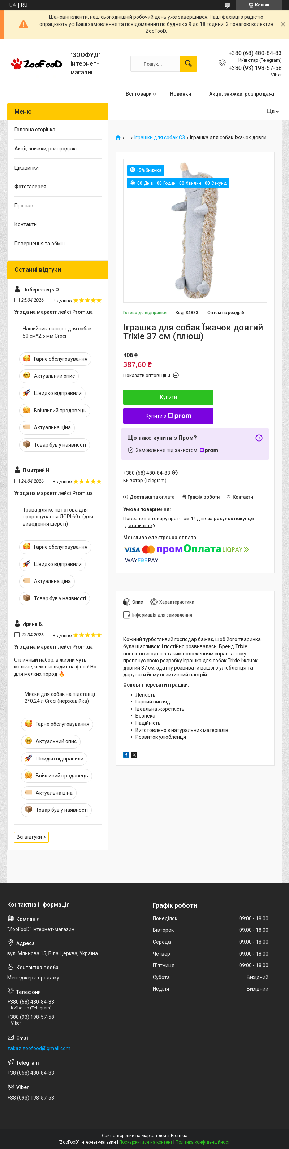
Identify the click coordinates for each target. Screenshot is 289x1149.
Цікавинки (26, 168)
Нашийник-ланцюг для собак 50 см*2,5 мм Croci (57, 332)
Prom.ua (179, 1135)
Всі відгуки (29, 837)
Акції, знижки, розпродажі (242, 94)
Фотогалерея (30, 186)
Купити (168, 397)
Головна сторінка (34, 129)
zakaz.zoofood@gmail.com (38, 1048)
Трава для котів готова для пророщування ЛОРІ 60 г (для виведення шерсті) (58, 517)
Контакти (25, 224)
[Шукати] (188, 64)
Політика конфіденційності (203, 1142)
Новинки (180, 94)
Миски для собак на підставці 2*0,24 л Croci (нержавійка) (60, 697)
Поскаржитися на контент (145, 1142)
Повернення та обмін (39, 243)
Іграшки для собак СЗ (159, 137)
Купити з (168, 416)
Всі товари (139, 94)
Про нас (23, 206)
